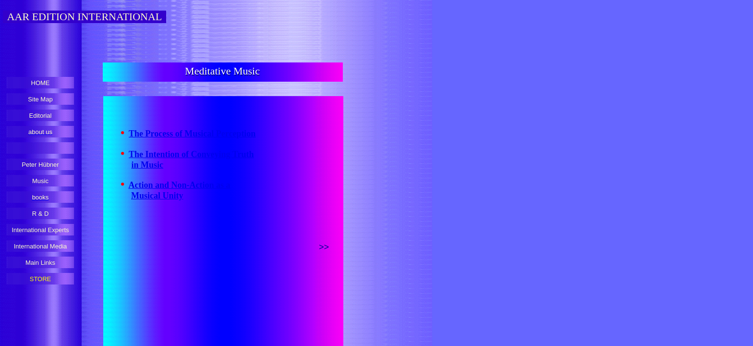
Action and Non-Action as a (179, 185)
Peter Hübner (40, 164)
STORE (40, 279)
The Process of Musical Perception (192, 133)
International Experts (40, 230)
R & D (40, 213)
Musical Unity (157, 195)
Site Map (40, 99)
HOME (40, 82)
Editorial (40, 115)
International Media (40, 246)
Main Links (40, 262)
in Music (148, 165)
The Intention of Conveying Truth (191, 154)
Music (40, 181)
